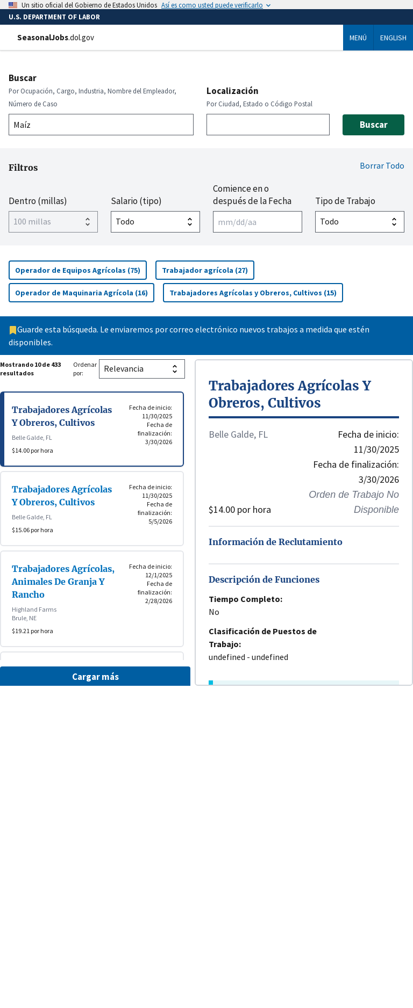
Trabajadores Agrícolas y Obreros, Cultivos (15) (256, 292)
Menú (358, 37)
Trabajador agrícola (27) (208, 270)
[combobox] (101, 124)
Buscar (23, 78)
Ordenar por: (85, 368)
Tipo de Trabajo (345, 201)
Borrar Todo (382, 165)
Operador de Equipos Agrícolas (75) (81, 270)
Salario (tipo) (136, 201)
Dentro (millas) (38, 201)
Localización (232, 91)
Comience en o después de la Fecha (252, 194)
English (393, 37)
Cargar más (95, 677)
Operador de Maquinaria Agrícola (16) (84, 292)
